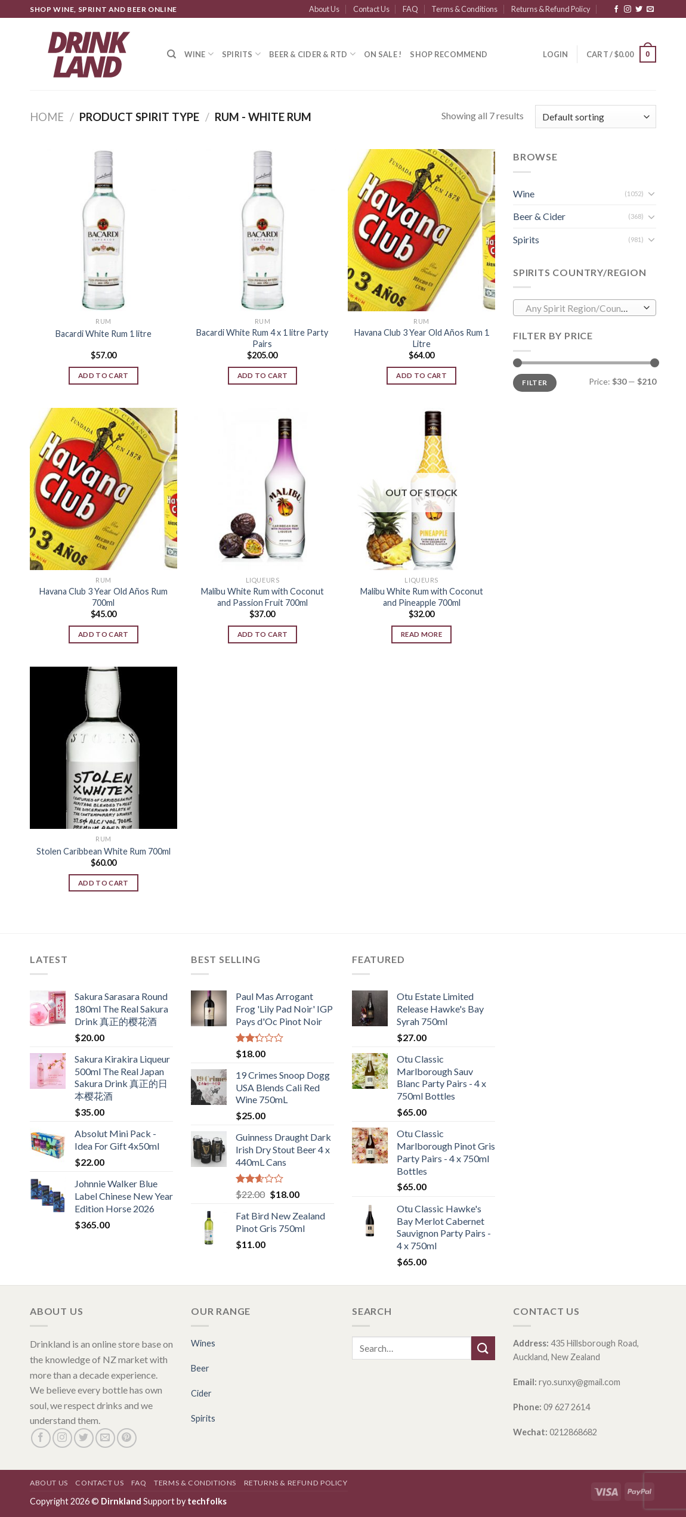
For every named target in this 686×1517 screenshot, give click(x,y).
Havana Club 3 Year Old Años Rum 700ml (103, 597)
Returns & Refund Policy (551, 9)
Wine (198, 54)
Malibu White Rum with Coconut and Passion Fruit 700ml (262, 597)
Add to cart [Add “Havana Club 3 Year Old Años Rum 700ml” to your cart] (103, 634)
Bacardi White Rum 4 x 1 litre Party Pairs (262, 338)
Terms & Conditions (464, 9)
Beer (200, 1368)
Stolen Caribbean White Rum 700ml (103, 851)
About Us (324, 9)
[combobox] (584, 307)
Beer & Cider (539, 216)
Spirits (241, 54)
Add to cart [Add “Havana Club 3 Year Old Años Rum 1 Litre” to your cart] (421, 375)
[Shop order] (595, 116)
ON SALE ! (382, 54)
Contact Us (371, 9)
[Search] (171, 54)
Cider (201, 1393)
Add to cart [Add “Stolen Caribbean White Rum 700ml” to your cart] (103, 883)
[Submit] (483, 1348)
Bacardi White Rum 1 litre (103, 334)
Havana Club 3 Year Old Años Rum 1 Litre (421, 338)
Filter (534, 382)
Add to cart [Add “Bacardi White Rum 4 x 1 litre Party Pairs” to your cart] (262, 375)
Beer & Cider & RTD (312, 54)
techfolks (207, 1501)
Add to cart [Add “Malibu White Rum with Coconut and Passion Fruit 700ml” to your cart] (262, 634)
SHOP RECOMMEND (448, 54)
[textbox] (582, 308)
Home (47, 116)
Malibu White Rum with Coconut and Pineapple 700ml (421, 597)
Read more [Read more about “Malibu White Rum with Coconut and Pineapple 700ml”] (421, 634)
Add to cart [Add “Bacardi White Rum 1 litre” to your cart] (103, 375)
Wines (203, 1343)
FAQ (410, 9)
